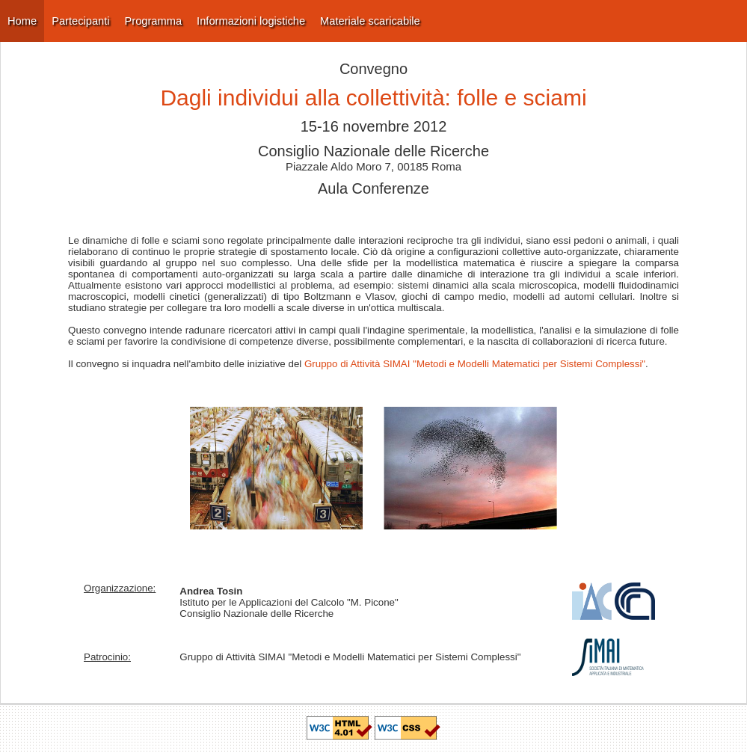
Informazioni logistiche (251, 21)
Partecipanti (80, 21)
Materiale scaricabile (370, 21)
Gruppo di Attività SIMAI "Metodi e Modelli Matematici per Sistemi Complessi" (474, 363)
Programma (153, 21)
